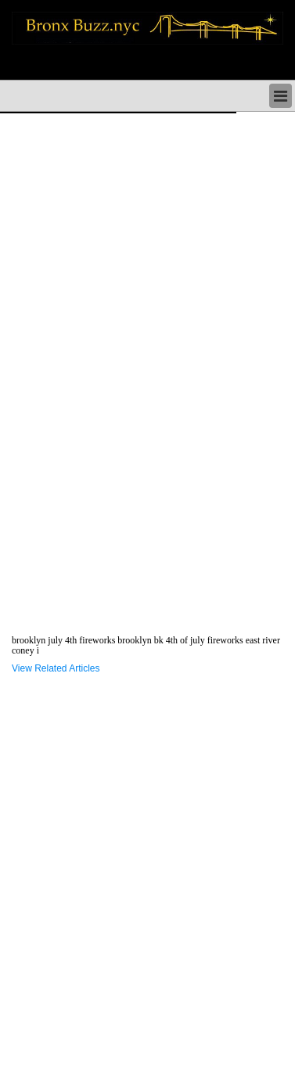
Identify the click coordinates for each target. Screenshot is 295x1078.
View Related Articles (56, 668)
